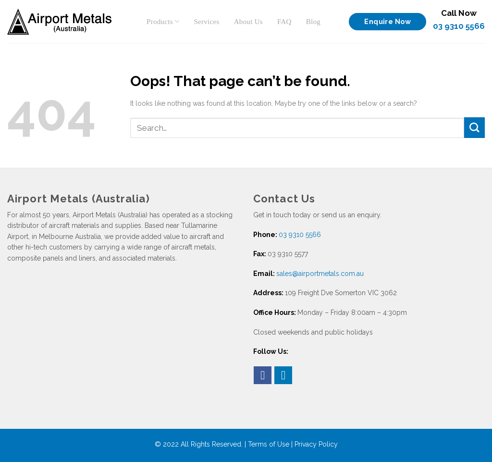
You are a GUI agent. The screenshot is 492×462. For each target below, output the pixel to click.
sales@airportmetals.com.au (320, 273)
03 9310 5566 (459, 26)
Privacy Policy (316, 444)
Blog (313, 21)
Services (206, 21)
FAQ (284, 21)
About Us (248, 21)
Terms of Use (268, 444)
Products (163, 21)
